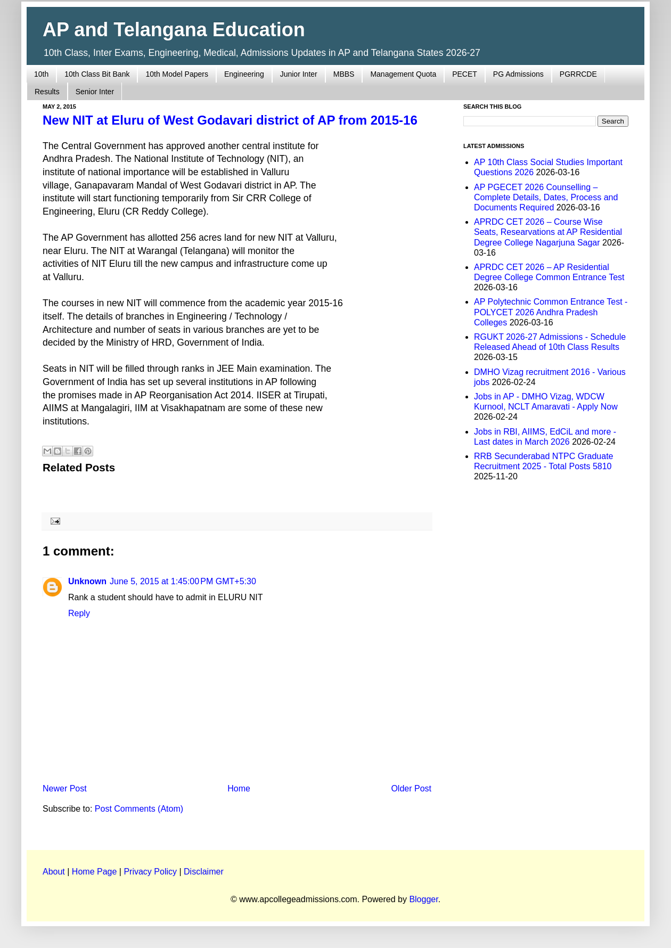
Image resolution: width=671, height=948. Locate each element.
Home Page (94, 871)
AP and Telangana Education (174, 29)
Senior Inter (95, 91)
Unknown (87, 581)
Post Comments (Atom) (139, 808)
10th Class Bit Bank (96, 74)
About (54, 871)
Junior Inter (298, 74)
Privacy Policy (150, 871)
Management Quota (403, 74)
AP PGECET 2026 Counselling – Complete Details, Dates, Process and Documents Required (546, 197)
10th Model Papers (176, 74)
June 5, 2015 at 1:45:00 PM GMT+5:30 (183, 581)
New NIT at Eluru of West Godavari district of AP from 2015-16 (230, 120)
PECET (464, 74)
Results (47, 91)
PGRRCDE (578, 74)
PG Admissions (518, 74)
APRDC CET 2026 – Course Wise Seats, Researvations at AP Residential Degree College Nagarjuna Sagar (548, 232)
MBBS (344, 74)
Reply (79, 613)
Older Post (411, 788)
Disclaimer (204, 871)
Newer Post (65, 788)
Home (238, 788)
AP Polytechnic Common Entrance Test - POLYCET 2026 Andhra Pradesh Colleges (550, 311)
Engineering (244, 74)
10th (41, 74)
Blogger (423, 899)
